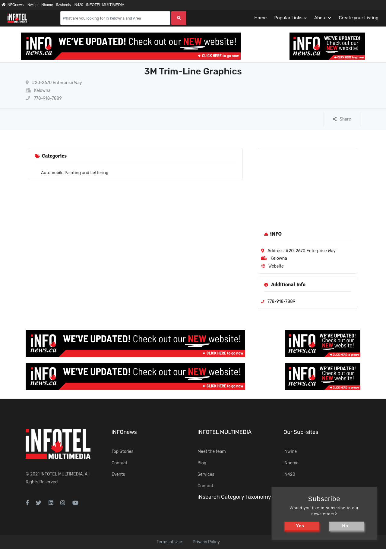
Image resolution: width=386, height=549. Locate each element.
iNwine (32, 5)
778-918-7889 (44, 98)
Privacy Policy (206, 541)
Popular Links (288, 17)
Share (342, 119)
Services (206, 474)
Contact (119, 463)
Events (118, 474)
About (320, 17)
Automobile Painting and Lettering (74, 172)
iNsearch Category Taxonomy (234, 497)
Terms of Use (169, 541)
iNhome (46, 5)
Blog (202, 463)
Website (276, 266)
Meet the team (212, 451)
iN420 (78, 5)
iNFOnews (13, 5)
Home (260, 17)
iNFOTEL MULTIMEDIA (105, 5)
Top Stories (122, 451)
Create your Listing (358, 17)
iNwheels (63, 5)
